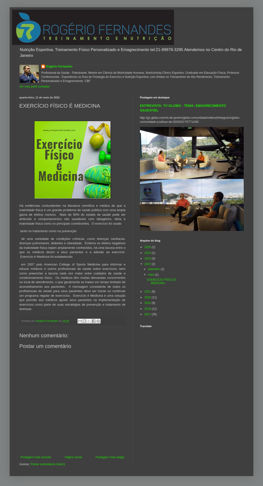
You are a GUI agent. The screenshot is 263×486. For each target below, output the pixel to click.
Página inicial (73, 457)
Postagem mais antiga (110, 457)
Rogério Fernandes (59, 66)
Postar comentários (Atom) (48, 464)
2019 (148, 303)
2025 (148, 247)
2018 (148, 308)
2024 (148, 253)
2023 (148, 258)
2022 (148, 264)
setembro (154, 269)
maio (151, 274)
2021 (148, 291)
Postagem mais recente (36, 457)
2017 (148, 314)
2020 (148, 297)
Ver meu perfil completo (34, 86)
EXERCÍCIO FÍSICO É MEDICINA (161, 281)
